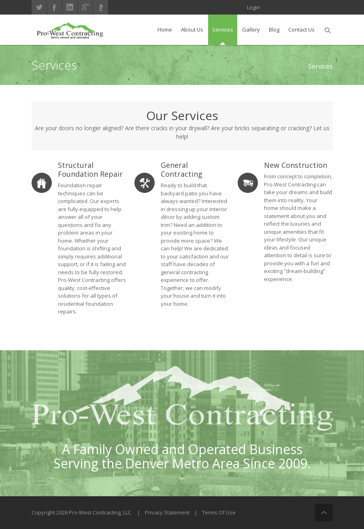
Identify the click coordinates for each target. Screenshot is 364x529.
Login (253, 7)
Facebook (54, 7)
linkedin (69, 7)
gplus (85, 7)
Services (320, 66)
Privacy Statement (167, 512)
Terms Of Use (219, 512)
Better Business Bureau (100, 7)
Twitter (39, 7)
